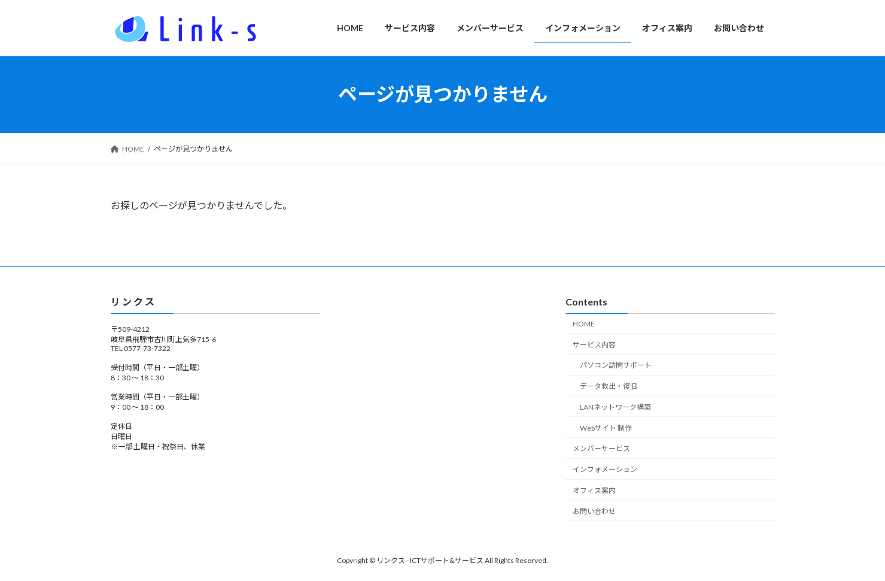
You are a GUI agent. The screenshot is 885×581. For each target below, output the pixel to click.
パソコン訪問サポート (616, 365)
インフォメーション (605, 469)
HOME (584, 323)
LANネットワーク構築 (615, 407)
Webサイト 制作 (606, 427)
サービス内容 (594, 344)
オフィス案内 (594, 490)
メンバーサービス (601, 448)
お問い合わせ (594, 511)
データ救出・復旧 (608, 386)
